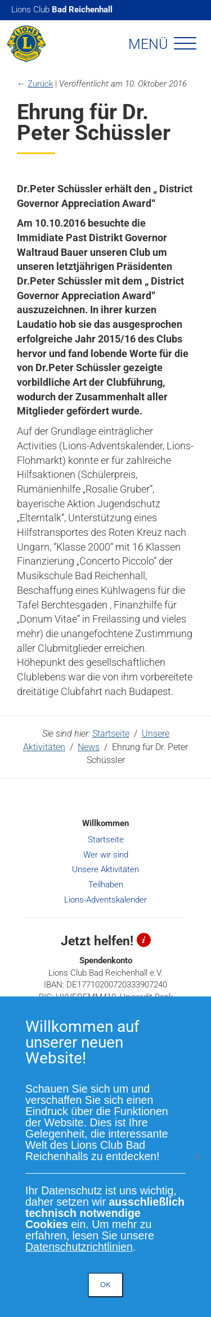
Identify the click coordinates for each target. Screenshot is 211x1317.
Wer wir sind (105, 855)
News (89, 747)
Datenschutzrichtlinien (79, 1247)
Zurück (40, 84)
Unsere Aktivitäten (105, 869)
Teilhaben (105, 884)
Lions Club (62, 9)
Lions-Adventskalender (105, 900)
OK (105, 1284)
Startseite (110, 733)
